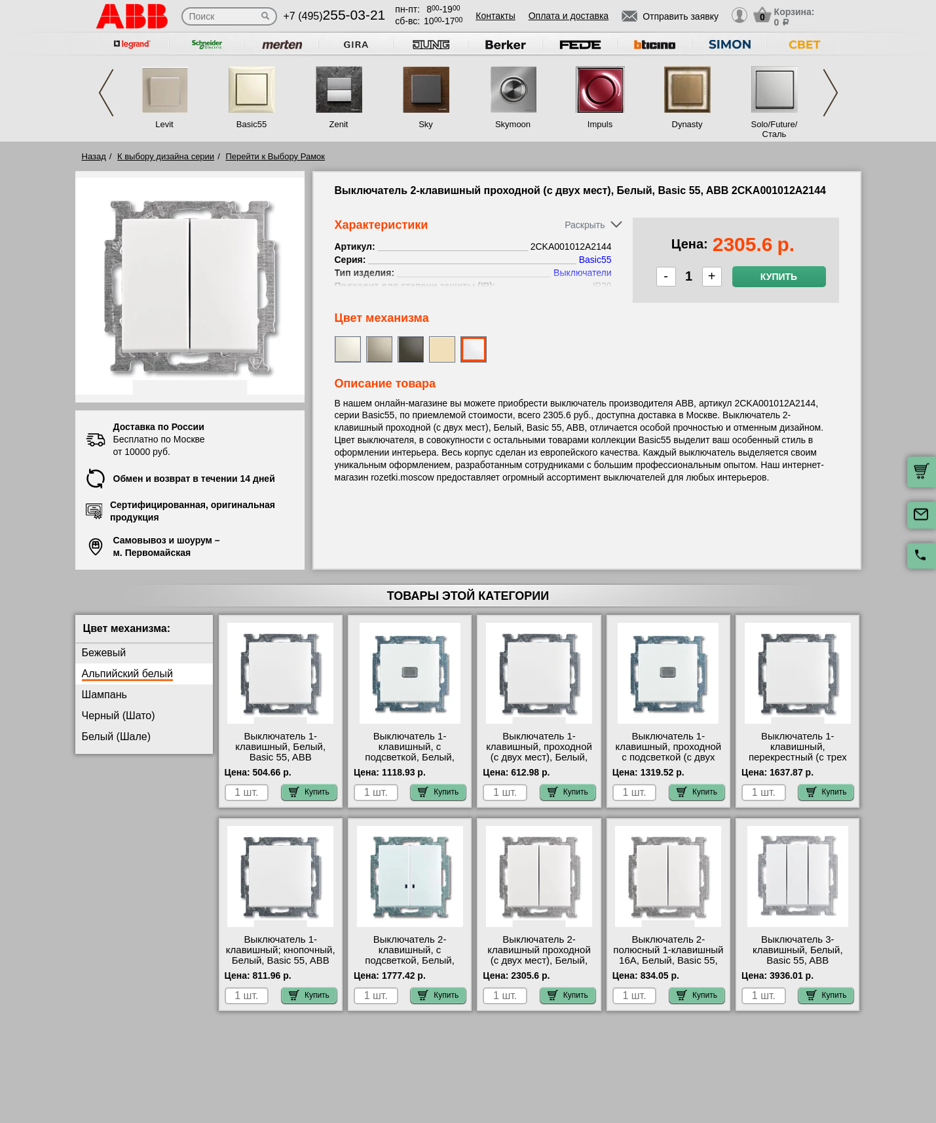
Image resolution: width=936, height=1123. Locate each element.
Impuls (600, 124)
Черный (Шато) (118, 715)
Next (830, 93)
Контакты (495, 15)
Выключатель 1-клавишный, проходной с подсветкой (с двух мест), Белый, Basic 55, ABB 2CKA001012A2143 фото (668, 762)
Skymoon (513, 124)
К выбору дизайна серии (165, 156)
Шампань (104, 694)
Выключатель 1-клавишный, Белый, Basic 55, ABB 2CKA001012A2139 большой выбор (280, 757)
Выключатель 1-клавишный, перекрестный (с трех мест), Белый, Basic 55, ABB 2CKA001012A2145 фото (797, 762)
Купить (778, 276)
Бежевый (104, 652)
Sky (426, 124)
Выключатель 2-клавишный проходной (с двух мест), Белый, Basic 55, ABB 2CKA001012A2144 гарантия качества (539, 965)
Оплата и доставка (568, 15)
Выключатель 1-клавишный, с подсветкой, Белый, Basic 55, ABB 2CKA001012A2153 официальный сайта (410, 762)
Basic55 (251, 124)
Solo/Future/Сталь (774, 129)
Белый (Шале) (116, 736)
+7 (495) (335, 16)
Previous (106, 93)
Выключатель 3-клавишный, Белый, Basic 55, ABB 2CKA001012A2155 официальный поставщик (798, 965)
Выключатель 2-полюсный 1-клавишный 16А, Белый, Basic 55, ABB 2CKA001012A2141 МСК (668, 960)
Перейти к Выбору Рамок (275, 156)
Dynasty (687, 124)
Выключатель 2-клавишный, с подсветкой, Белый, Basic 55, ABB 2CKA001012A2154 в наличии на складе (409, 965)
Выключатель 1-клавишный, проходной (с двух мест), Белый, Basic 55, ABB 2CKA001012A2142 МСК (539, 757)
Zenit (338, 124)
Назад (94, 156)
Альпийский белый (127, 673)
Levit (164, 124)
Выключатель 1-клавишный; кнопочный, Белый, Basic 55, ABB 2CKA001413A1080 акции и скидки (280, 960)
